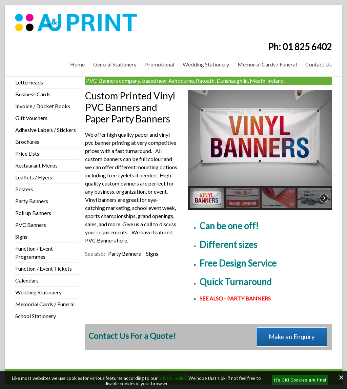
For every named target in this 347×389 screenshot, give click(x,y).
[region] (260, 150)
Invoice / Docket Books (42, 106)
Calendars (27, 280)
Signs (152, 253)
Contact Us (318, 64)
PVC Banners (30, 224)
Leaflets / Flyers (33, 177)
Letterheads (29, 82)
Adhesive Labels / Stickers (45, 130)
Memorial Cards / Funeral (267, 64)
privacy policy (172, 378)
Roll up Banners (33, 213)
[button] (207, 198)
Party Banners (124, 253)
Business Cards (32, 94)
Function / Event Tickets (43, 268)
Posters (24, 189)
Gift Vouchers (31, 118)
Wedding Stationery (206, 64)
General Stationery (115, 64)
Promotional (159, 64)
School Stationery (35, 316)
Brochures (27, 141)
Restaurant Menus (36, 165)
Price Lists (27, 153)
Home (77, 64)
